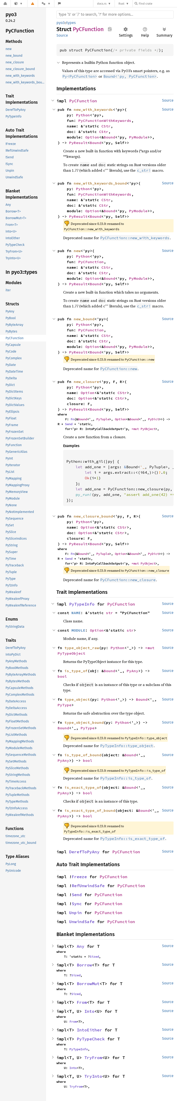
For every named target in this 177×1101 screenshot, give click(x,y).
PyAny (132, 670)
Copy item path (110, 29)
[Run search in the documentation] (115, 14)
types (71, 23)
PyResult (78, 142)
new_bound (84, 319)
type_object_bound (84, 722)
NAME (76, 612)
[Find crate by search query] (157, 3)
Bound (109, 137)
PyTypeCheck (91, 1039)
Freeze (79, 876)
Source (62, 35)
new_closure (86, 381)
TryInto (93, 1076)
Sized (94, 956)
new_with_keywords (93, 109)
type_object (77, 699)
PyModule (138, 137)
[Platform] (46, 3)
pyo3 (60, 23)
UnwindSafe (81, 921)
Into (89, 1011)
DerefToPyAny (84, 851)
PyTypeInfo (81, 604)
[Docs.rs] (5, 3)
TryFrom (93, 1057)
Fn (72, 419)
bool (62, 676)
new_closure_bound (93, 516)
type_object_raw (82, 647)
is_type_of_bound (83, 755)
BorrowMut (88, 983)
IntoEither (89, 1030)
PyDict (153, 419)
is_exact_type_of (83, 787)
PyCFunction (83, 100)
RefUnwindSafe (88, 885)
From (82, 1002)
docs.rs (101, 3)
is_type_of (76, 670)
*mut (136, 429)
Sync (77, 903)
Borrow (84, 965)
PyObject (148, 429)
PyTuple (102, 419)
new (77, 250)
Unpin (75, 912)
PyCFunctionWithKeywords (104, 120)
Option (92, 137)
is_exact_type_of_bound (90, 810)
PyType (64, 705)
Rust (121, 3)
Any (80, 946)
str (109, 612)
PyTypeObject (71, 653)
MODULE (78, 630)
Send (68, 424)
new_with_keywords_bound (100, 183)
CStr (106, 126)
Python (83, 115)
